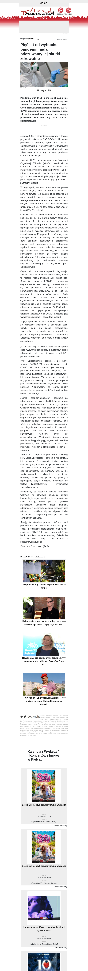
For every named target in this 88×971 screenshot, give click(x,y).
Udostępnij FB (44, 90)
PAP (38, 39)
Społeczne (30, 39)
